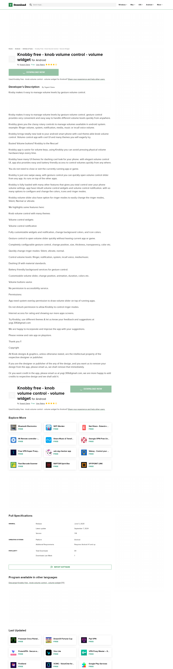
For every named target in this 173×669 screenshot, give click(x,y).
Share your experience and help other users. (86, 79)
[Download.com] (17, 5)
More (160, 5)
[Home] (11, 49)
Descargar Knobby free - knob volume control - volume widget (35, 583)
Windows (122, 5)
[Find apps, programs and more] (72, 5)
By (23, 65)
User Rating (46, 64)
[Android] (17, 49)
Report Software (60, 567)
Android (149, 5)
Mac (132, 5)
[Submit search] (31, 5)
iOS (140, 5)
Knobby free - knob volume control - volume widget (60, 57)
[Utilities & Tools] (28, 49)
